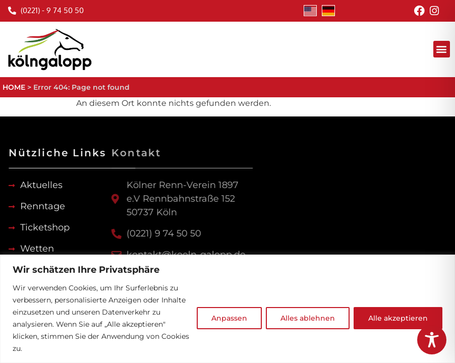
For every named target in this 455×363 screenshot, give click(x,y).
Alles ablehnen (307, 318)
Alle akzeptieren (398, 318)
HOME (14, 87)
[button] (441, 49)
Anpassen (229, 318)
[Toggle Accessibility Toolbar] (431, 339)
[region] (227, 309)
